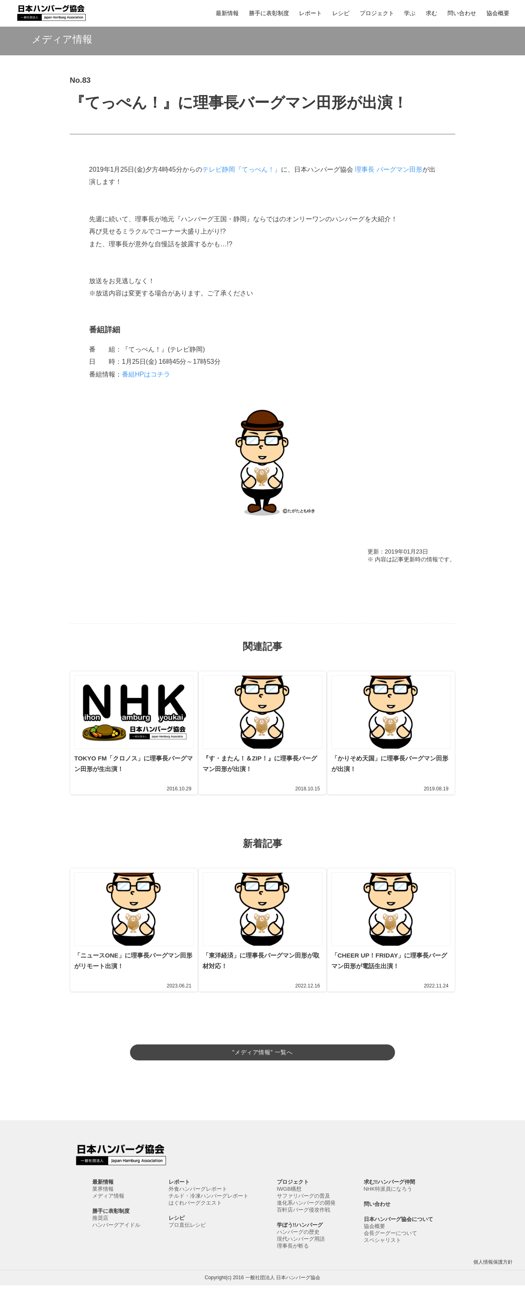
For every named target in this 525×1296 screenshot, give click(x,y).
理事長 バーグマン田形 (388, 169)
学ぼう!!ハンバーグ (300, 1235)
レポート (310, 13)
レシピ (340, 13)
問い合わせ (461, 13)
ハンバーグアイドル (116, 1235)
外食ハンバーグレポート (198, 1199)
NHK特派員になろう (388, 1199)
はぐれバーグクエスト (195, 1213)
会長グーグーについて (390, 1244)
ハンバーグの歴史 (298, 1242)
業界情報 (103, 1199)
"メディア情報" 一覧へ (262, 1050)
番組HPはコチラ (146, 374)
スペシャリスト (382, 1251)
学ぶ (409, 13)
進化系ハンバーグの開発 (306, 1213)
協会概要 (497, 13)
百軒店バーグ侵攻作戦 (303, 1220)
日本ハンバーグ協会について (398, 1230)
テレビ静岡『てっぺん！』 (241, 169)
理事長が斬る (293, 1256)
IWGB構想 (289, 1199)
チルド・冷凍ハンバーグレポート (209, 1206)
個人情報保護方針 (493, 1273)
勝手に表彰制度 (269, 13)
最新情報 (227, 13)
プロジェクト (377, 13)
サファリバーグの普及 (303, 1206)
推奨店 (100, 1229)
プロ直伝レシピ (187, 1235)
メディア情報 (108, 1206)
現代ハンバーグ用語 (301, 1249)
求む (431, 13)
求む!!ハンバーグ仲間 (389, 1192)
